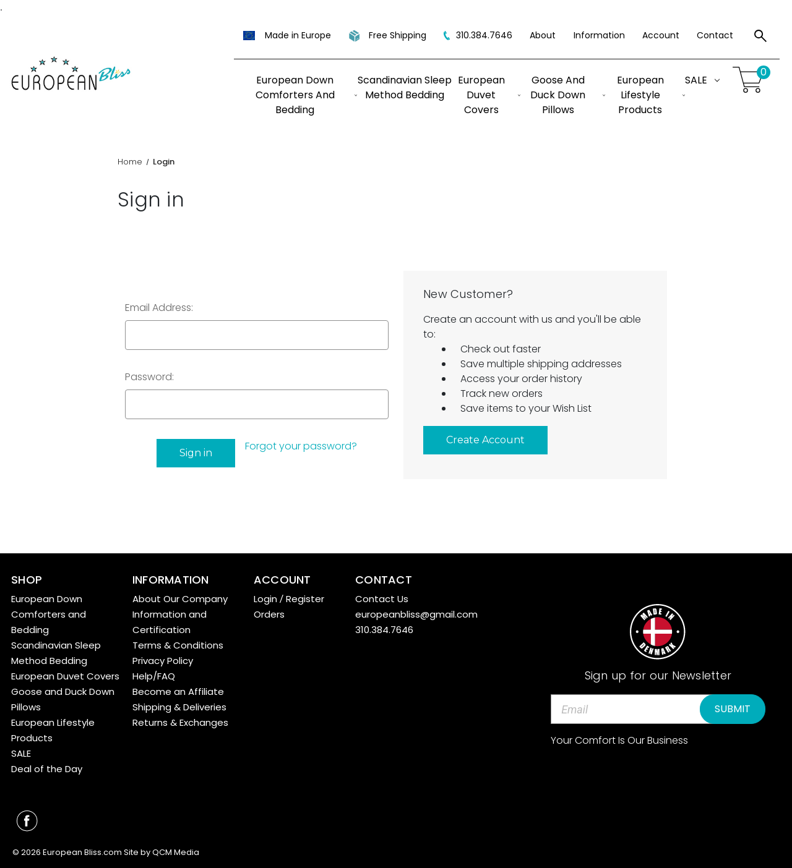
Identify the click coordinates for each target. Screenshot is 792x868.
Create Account (485, 440)
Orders (269, 614)
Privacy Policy (162, 660)
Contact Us (381, 598)
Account (660, 35)
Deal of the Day (46, 768)
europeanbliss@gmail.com (416, 614)
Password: (149, 377)
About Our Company (180, 598)
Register (305, 598)
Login (265, 598)
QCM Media (175, 852)
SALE (702, 80)
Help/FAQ (153, 676)
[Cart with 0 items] (750, 80)
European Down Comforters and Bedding (307, 95)
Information (599, 35)
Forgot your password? (301, 446)
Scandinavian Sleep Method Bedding (405, 87)
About (543, 35)
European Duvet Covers (489, 95)
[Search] (760, 37)
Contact (715, 35)
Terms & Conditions (177, 645)
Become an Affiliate (178, 691)
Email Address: (159, 307)
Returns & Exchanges (180, 722)
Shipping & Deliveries (179, 706)
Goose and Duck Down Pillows (567, 95)
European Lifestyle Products (651, 95)
